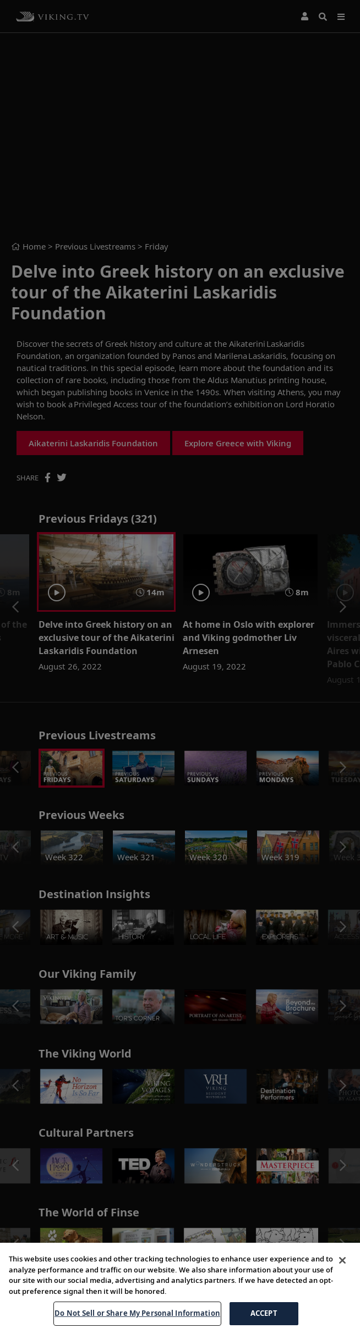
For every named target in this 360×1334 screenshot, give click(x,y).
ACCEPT (263, 1313)
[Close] (342, 1260)
